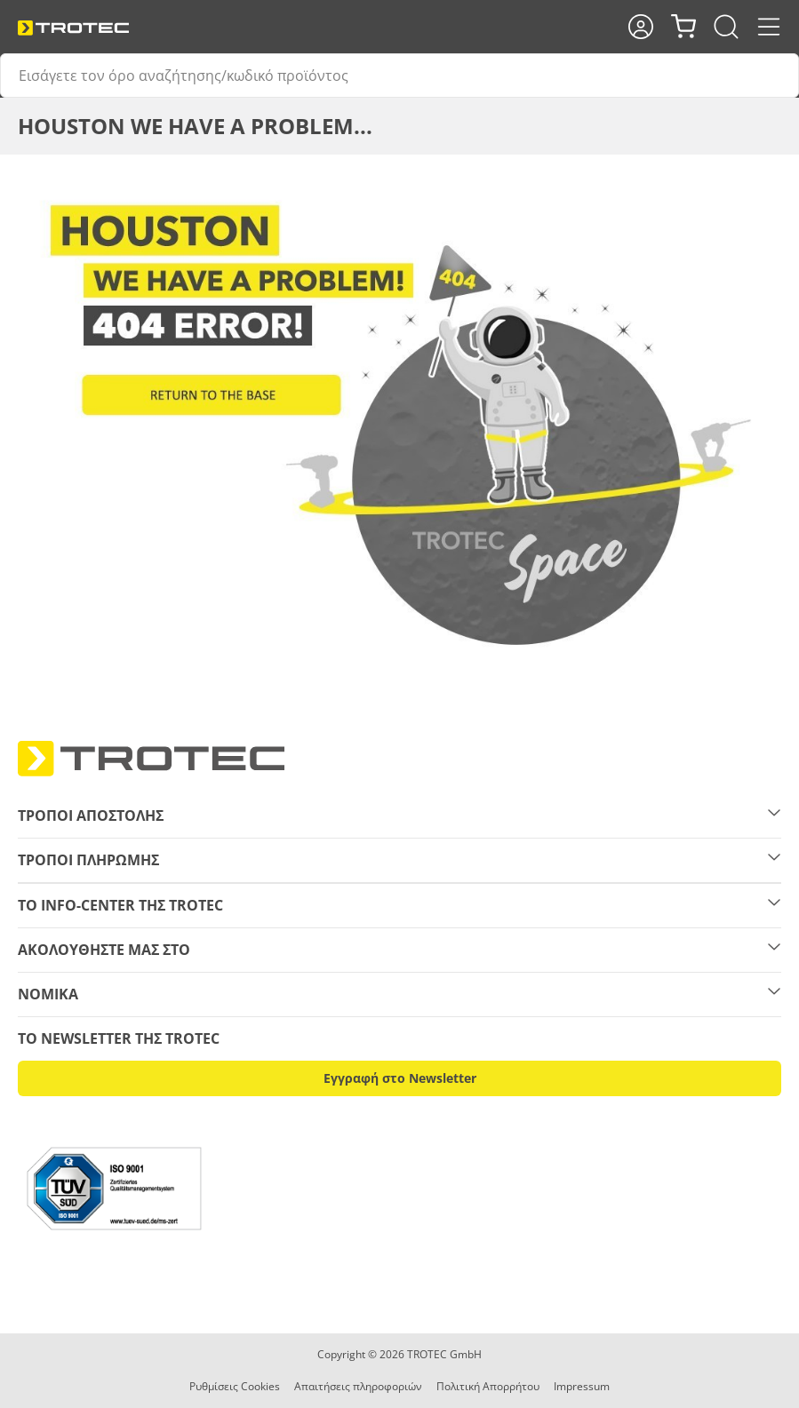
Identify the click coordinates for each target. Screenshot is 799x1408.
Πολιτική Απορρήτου (487, 1386)
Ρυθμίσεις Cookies (234, 1386)
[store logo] (73, 28)
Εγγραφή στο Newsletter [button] (400, 1078)
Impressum (582, 1386)
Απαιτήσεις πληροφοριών (358, 1386)
